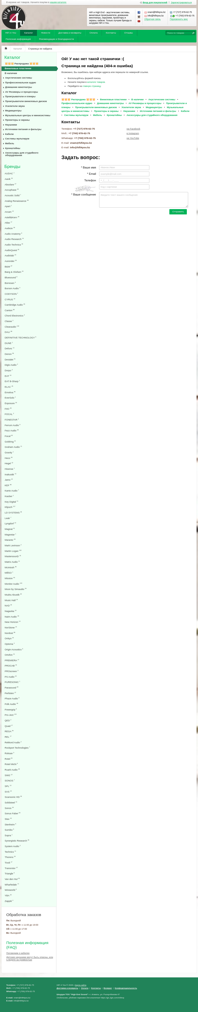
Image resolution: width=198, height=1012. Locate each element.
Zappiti (9, 901)
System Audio (13, 846)
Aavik (9, 179)
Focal (9, 436)
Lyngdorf (10, 523)
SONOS (10, 780)
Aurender (11, 261)
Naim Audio (12, 616)
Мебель (9, 143)
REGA (9, 731)
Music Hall (11, 600)
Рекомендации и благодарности (56, 39)
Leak (8, 518)
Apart (8, 206)
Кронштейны (12, 148)
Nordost (10, 633)
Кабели (9, 134)
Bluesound (11, 277)
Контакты (111, 33)
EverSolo (10, 397)
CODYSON (11, 293)
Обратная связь (153, 19)
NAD (8, 605)
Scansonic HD (13, 797)
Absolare (10, 184)
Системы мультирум (17, 138)
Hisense (10, 468)
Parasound (12, 687)
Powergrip (11, 709)
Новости (45, 33)
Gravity (9, 452)
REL (8, 736)
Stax (8, 819)
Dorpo (9, 370)
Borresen (10, 283)
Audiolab (10, 255)
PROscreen (12, 671)
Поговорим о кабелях (18, 953)
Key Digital (11, 501)
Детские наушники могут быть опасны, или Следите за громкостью (29, 958)
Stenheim (10, 824)
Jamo (9, 479)
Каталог (28, 33)
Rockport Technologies (17, 747)
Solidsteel (11, 802)
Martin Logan (13, 551)
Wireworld (11, 889)
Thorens (10, 857)
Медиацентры (13, 110)
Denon (9, 354)
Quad (9, 726)
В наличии (11, 73)
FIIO (8, 408)
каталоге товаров (96, 82)
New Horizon (13, 622)
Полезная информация (18, 39)
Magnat (10, 529)
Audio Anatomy (13, 233)
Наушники (11, 125)
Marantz (10, 539)
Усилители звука (15, 106)
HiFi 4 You (10, 33)
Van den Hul (12, 879)
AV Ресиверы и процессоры (21, 92)
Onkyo (9, 638)
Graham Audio (13, 447)
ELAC (9, 386)
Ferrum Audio (13, 425)
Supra (9, 835)
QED (8, 720)
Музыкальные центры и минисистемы (27, 115)
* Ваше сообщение (83, 194)
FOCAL (9, 414)
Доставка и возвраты (69, 33)
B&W (8, 266)
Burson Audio (12, 288)
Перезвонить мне (179, 19)
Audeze (10, 228)
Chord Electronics (15, 315)
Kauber (9, 496)
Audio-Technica (14, 244)
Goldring (10, 441)
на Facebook (133, 129)
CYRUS (10, 299)
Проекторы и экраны (17, 120)
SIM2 (9, 775)
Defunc (9, 348)
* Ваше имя (88, 167)
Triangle (10, 873)
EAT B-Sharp (12, 381)
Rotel (9, 758)
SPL (8, 786)
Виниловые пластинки (18, 68)
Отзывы (128, 33)
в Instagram (133, 133)
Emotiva (10, 392)
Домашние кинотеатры (18, 87)
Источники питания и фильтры (23, 129)
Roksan (9, 753)
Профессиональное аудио (20, 82)
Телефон (90, 180)
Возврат (108, 988)
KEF (8, 485)
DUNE (9, 343)
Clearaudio (12, 326)
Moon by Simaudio (16, 589)
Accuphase (12, 189)
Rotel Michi (11, 764)
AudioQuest (12, 250)
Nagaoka (10, 611)
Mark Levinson (13, 545)
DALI (8, 332)
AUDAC (9, 173)
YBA (8, 895)
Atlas (8, 222)
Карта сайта (80, 985)
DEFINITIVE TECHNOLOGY (20, 337)
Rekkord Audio (13, 742)
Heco (9, 458)
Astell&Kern (12, 217)
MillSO (9, 572)
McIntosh (11, 567)
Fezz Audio (12, 430)
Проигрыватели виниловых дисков (26, 101)
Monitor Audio (13, 583)
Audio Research (14, 239)
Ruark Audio (12, 769)
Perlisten (10, 693)
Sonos (9, 808)
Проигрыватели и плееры (20, 96)
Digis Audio (11, 364)
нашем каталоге (58, 2)
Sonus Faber (13, 813)
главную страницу (92, 86)
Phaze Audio (12, 698)
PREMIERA (12, 660)
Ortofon (10, 654)
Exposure (11, 403)
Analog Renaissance (17, 201)
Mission (10, 578)
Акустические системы (18, 78)
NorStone (11, 627)
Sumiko (9, 829)
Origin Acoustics (14, 649)
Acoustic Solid (13, 195)
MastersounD (13, 556)
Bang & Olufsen (14, 271)
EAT (8, 376)
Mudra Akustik (13, 594)
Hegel (9, 463)
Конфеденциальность (126, 988)
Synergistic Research (17, 840)
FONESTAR (12, 419)
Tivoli (8, 862)
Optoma (10, 644)
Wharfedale (12, 884)
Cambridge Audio (15, 304)
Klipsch (10, 507)
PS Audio (11, 676)
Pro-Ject (11, 714)
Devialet (10, 359)
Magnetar (10, 534)
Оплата (93, 33)
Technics (10, 851)
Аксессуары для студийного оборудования (21, 154)
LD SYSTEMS (13, 512)
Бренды (12, 166)
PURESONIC (12, 682)
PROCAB (11, 665)
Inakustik (10, 474)
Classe (9, 321)
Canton (10, 310)
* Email (91, 173)
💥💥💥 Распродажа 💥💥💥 (22, 63)
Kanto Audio (12, 490)
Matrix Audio (12, 561)
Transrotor (11, 868)
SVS (8, 791)
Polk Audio (11, 704)
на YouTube (133, 138)
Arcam (9, 211)
